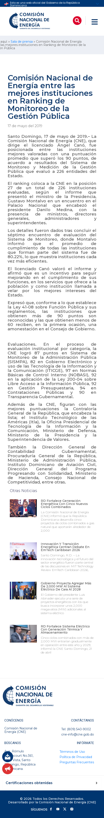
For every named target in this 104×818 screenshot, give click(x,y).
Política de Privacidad (76, 757)
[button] (77, 20)
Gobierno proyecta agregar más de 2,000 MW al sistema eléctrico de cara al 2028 (66, 586)
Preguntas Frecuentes (77, 762)
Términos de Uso (72, 752)
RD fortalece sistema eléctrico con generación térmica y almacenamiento (65, 629)
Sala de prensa (22, 42)
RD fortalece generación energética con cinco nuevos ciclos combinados (64, 504)
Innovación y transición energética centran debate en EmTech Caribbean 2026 (65, 547)
